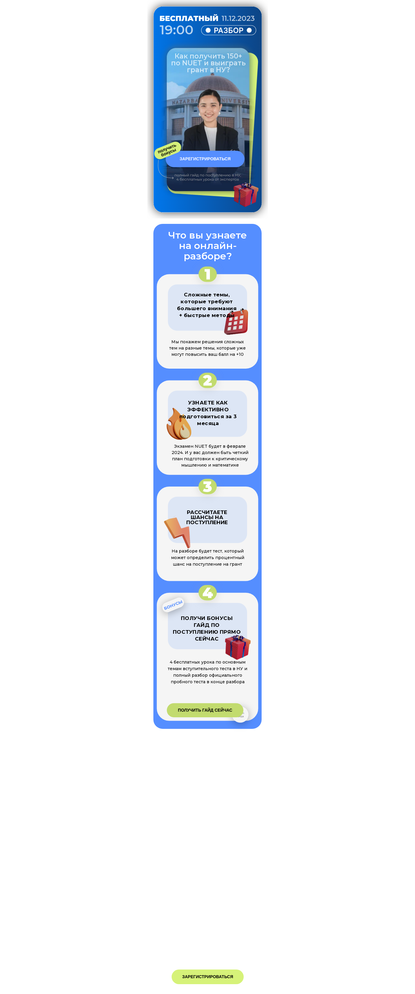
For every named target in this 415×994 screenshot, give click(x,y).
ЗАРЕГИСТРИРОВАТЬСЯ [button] (205, 158)
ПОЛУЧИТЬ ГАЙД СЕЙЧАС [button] (205, 710)
